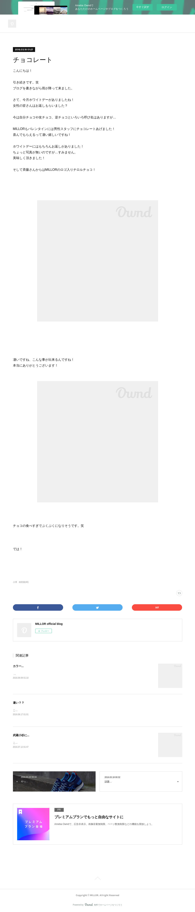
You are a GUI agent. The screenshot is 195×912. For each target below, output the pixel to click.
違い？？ (18, 702)
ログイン (167, 7)
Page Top (97, 879)
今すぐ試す (142, 6)
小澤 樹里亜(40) (21, 582)
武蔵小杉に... (21, 735)
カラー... (18, 666)
